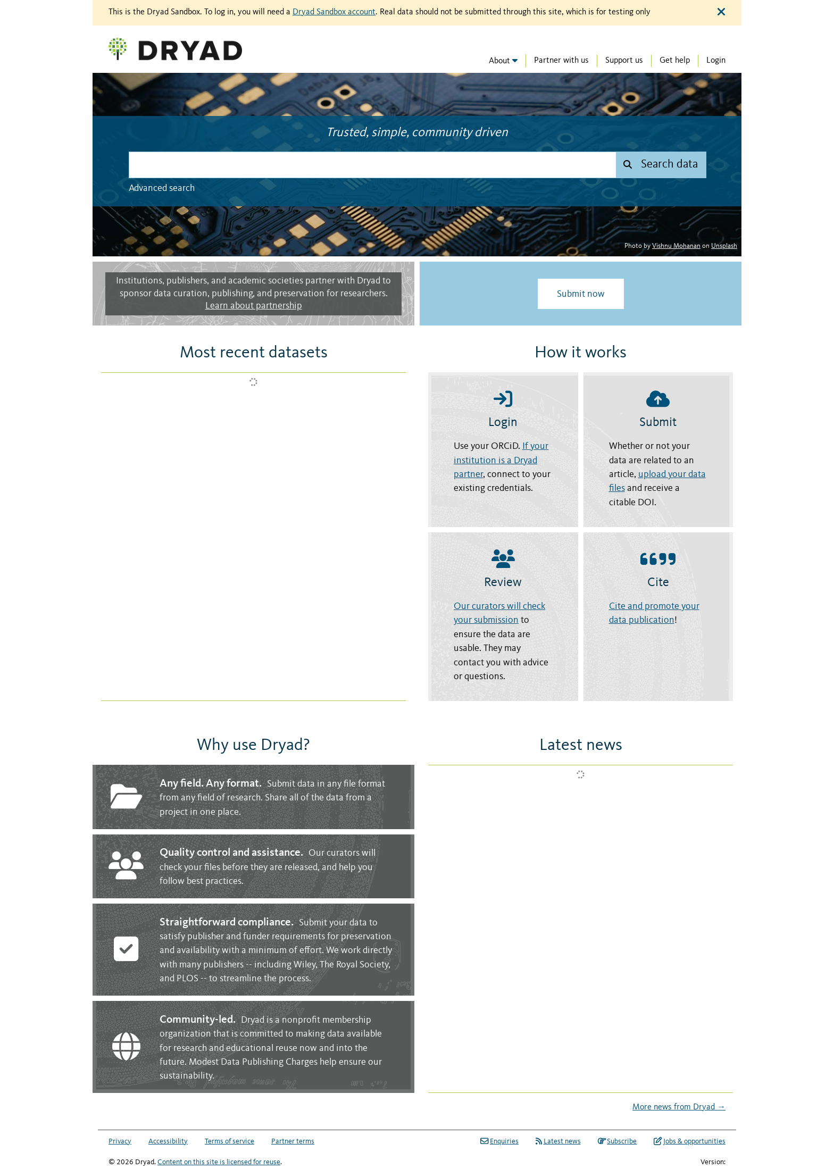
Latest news (558, 1141)
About (499, 61)
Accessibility (168, 1141)
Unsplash (724, 246)
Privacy (120, 1141)
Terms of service (229, 1141)
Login (715, 60)
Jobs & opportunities (689, 1141)
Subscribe (617, 1141)
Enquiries (499, 1141)
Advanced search (162, 188)
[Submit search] (660, 165)
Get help (675, 60)
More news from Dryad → (678, 1107)
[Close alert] (721, 12)
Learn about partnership (253, 306)
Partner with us (561, 60)
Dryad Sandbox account (334, 12)
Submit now (581, 294)
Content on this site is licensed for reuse (218, 1162)
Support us (624, 60)
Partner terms (292, 1141)
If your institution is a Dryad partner (501, 460)
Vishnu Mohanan (676, 246)
